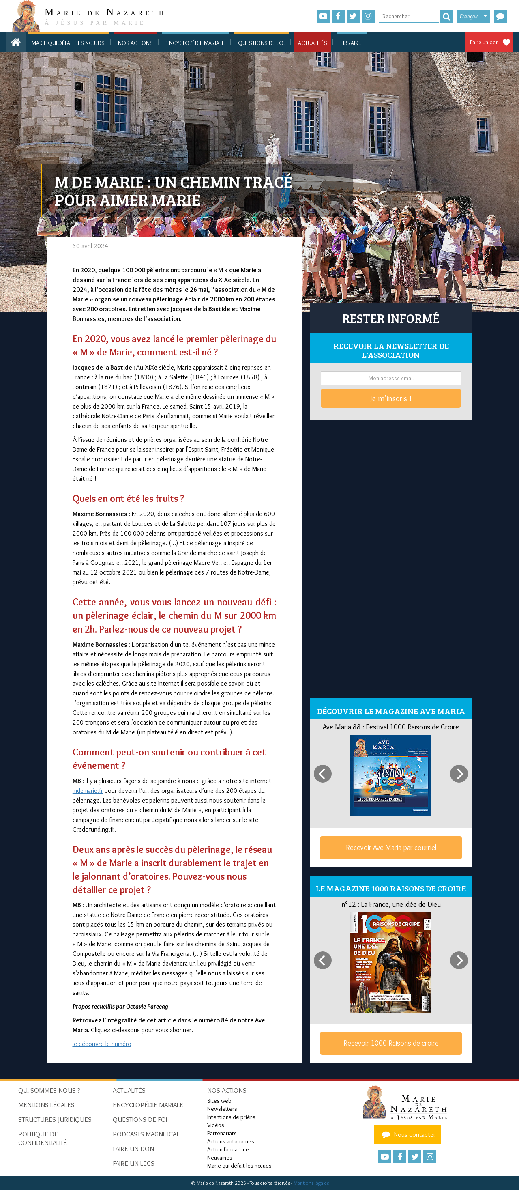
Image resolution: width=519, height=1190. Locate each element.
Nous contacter (407, 1134)
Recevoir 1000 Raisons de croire (391, 1043)
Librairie (351, 43)
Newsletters (222, 1109)
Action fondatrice (228, 1149)
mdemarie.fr (88, 790)
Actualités (312, 43)
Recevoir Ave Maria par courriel (391, 847)
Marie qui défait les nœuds (68, 43)
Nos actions (135, 43)
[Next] (459, 774)
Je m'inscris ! (391, 398)
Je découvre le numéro (102, 1044)
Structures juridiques (55, 1119)
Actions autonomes (230, 1141)
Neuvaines (219, 1157)
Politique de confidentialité (42, 1138)
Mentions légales (311, 1183)
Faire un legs (133, 1163)
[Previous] (323, 774)
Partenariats (222, 1133)
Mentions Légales (46, 1105)
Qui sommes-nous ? (49, 1090)
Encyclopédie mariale (195, 43)
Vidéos (215, 1125)
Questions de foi (261, 43)
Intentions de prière (231, 1117)
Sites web (219, 1100)
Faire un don (484, 42)
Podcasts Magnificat (146, 1134)
